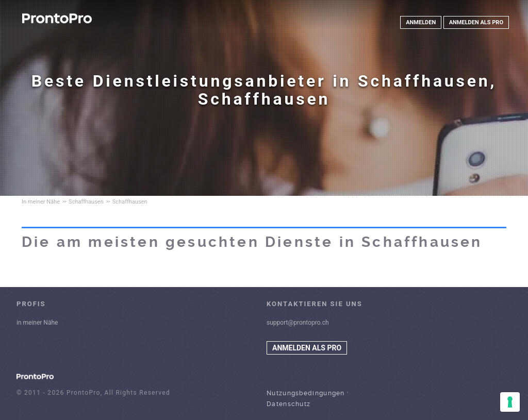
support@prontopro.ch (298, 322)
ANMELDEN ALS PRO (476, 22)
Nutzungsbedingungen (306, 393)
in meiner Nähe (37, 322)
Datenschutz (288, 404)
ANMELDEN (421, 22)
